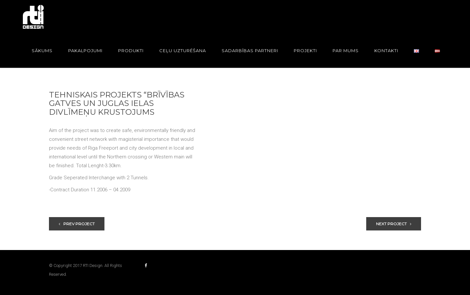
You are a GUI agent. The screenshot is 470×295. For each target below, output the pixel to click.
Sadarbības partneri (250, 50)
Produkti (131, 50)
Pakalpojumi (85, 50)
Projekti (305, 50)
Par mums (346, 50)
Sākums (42, 50)
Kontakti (386, 50)
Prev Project (77, 223)
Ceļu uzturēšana (182, 50)
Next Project (393, 223)
